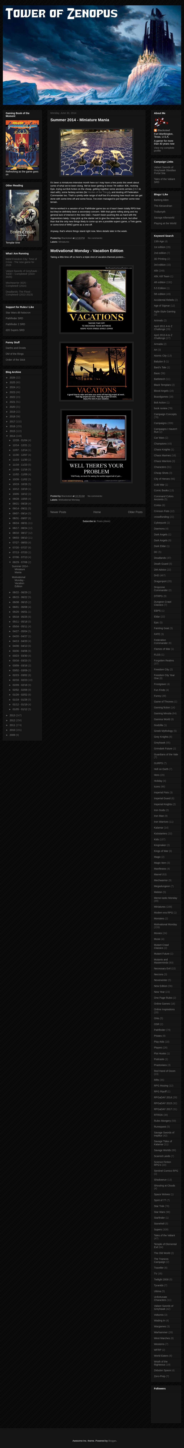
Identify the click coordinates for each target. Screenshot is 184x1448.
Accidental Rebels (164, 299)
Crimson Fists (161, 511)
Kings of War (161, 851)
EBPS (157, 610)
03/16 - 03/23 (20, 660)
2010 (13, 730)
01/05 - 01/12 (20, 709)
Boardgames (161, 396)
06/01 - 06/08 (20, 607)
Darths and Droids (16, 348)
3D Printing (160, 258)
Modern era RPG (163, 912)
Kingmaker (160, 845)
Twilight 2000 (161, 1279)
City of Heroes (162, 478)
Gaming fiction (162, 707)
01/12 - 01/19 (20, 704)
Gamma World (162, 719)
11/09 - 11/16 (20, 469)
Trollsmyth (159, 211)
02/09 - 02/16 (20, 685)
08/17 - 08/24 (20, 528)
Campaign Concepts (165, 414)
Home (97, 512)
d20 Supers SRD (15, 330)
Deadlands (160, 557)
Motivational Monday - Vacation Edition (86, 251)
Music (157, 939)
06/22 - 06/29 (20, 592)
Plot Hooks (160, 1053)
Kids (156, 839)
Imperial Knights (163, 804)
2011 (13, 725)
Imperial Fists (161, 792)
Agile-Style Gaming (164, 311)
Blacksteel (164, 130)
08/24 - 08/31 (20, 523)
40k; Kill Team (162, 276)
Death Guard (161, 563)
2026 (13, 377)
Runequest (160, 1126)
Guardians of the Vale (166, 754)
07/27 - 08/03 (20, 542)
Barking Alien (161, 200)
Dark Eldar (160, 546)
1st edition (159, 247)
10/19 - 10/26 (20, 484)
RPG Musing (161, 1085)
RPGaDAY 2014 (163, 1097)
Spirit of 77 (160, 1200)
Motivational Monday (69, 499)
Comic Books (161, 490)
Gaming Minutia (162, 713)
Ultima (157, 1291)
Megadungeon (162, 886)
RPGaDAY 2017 (163, 1109)
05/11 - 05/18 (20, 621)
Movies (158, 933)
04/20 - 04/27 (20, 636)
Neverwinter (160, 980)
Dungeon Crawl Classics (162, 603)
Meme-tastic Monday (165, 898)
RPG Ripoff (160, 1091)
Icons (157, 786)
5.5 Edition (160, 288)
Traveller (159, 1267)
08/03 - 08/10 (20, 537)
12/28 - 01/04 (20, 440)
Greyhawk (159, 742)
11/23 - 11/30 (20, 459)
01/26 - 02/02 (20, 694)
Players (158, 1047)
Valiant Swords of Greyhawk (163, 1307)
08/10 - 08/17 (20, 532)
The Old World (162, 1253)
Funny (157, 695)
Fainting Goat (161, 628)
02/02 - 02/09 (20, 689)
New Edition (160, 986)
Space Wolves (162, 1194)
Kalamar (158, 827)
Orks (156, 1018)
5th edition (160, 294)
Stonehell (159, 1223)
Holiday (158, 780)
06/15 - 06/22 (20, 597)
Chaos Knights (162, 449)
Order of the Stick (15, 359)
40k (156, 270)
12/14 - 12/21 (20, 445)
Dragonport (160, 581)
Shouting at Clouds (164, 1185)
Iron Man (159, 815)
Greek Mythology (163, 730)
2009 (13, 735)
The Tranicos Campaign (161, 1260)
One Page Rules (163, 997)
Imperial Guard (162, 798)
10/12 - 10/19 (20, 489)
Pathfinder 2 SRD (15, 324)
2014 (13, 436)
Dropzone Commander (161, 589)
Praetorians (160, 1065)
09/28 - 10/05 (20, 498)
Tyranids (158, 1285)
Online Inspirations (164, 1009)
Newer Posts (58, 512)
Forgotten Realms (164, 660)
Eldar (157, 616)
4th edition (160, 282)
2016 (13, 426)
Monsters (159, 918)
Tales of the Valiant (164, 1235)
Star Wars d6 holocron (18, 312)
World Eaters (161, 1355)
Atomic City (160, 355)
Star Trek (159, 1206)
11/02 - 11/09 (20, 474)
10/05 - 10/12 (20, 494)
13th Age (159, 241)
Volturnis (159, 1314)
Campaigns (160, 423)
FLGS (157, 654)
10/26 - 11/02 (20, 479)
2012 (13, 720)
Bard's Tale (160, 367)
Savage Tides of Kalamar (163, 1143)
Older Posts (135, 512)
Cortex (157, 505)
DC (156, 552)
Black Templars (162, 384)
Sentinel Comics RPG (166, 1170)
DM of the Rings (15, 353)
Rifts (156, 1079)
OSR (156, 1024)
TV (155, 1273)
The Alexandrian (163, 205)
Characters (160, 467)
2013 (13, 715)
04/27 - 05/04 (20, 631)
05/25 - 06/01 (20, 611)
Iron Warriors (161, 821)
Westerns (159, 1344)
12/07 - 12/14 (20, 450)
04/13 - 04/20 (20, 641)
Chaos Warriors (162, 461)
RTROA (158, 1114)
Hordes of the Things (98, 192)
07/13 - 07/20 (20, 552)
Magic (157, 856)
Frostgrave (160, 684)
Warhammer (161, 1332)
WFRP (157, 1349)
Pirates (158, 1035)
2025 (13, 382)
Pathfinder (159, 1029)
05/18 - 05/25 (20, 616)
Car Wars (159, 437)
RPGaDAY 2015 (163, 1103)
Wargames (160, 1326)
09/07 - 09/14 (20, 513)
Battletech (159, 379)
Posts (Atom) (103, 521)
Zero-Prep (159, 1376)
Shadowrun (160, 1179)
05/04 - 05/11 (20, 626)
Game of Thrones (163, 701)
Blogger (112, 1440)
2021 (13, 401)
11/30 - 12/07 (20, 454)
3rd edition (160, 264)
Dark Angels (160, 534)
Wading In (159, 1320)
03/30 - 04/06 (20, 650)
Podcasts (159, 1059)
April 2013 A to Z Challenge (163, 337)
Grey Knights (161, 736)
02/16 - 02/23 (20, 680)
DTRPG (158, 596)
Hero (156, 775)
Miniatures (64, 241)
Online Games (162, 1003)
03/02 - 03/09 (20, 670)
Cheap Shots (161, 472)
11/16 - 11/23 (20, 464)
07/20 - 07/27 (20, 547)
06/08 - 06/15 (20, 602)
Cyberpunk (160, 522)
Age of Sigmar (162, 305)
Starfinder (159, 1217)
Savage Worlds (162, 1150)
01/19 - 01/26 (20, 699)
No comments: (95, 238)
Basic (157, 373)
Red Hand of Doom (164, 1071)
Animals (158, 320)
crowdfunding (161, 516)
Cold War (159, 484)
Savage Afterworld (164, 217)
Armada (158, 344)
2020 (13, 406)
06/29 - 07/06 (20, 562)
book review (160, 408)
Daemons (159, 528)
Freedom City (161, 669)
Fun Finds (159, 690)
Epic (156, 622)
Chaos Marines (162, 455)
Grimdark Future (163, 748)
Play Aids (159, 1041)
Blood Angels (161, 390)
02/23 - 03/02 (20, 675)
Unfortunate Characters (160, 1298)
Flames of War (162, 649)
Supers (158, 1229)
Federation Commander (161, 641)
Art (155, 349)
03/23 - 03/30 (20, 655)
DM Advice (160, 569)
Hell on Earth (161, 769)
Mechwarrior (161, 880)
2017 (13, 421)
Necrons (158, 974)
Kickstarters (160, 833)
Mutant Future (162, 953)
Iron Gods (159, 810)
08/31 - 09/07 (20, 518)
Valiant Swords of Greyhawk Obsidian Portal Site (165, 170)
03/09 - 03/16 (20, 665)
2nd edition (160, 253)
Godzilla (158, 725)
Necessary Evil (162, 968)
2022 (13, 397)
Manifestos (160, 868)
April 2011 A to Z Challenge (163, 328)
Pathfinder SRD (14, 318)
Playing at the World (165, 223)
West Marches (162, 1338)
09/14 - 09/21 (20, 508)
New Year (159, 991)
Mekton (158, 892)
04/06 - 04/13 (20, 645)
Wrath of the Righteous (161, 1363)
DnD (156, 575)
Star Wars (159, 1212)
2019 (13, 411)
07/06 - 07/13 (20, 557)
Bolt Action (160, 402)
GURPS (158, 763)
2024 (13, 387)
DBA (136, 189)
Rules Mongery (162, 1120)
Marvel (157, 874)
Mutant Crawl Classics (161, 946)
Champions (160, 443)
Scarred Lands (162, 1156)
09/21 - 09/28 (20, 503)
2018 (13, 416)
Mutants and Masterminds (161, 961)
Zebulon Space (162, 1370)
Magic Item (160, 862)
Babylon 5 (159, 361)
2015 (13, 431)
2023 (13, 392)
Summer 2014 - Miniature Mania (79, 120)
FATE (157, 634)
